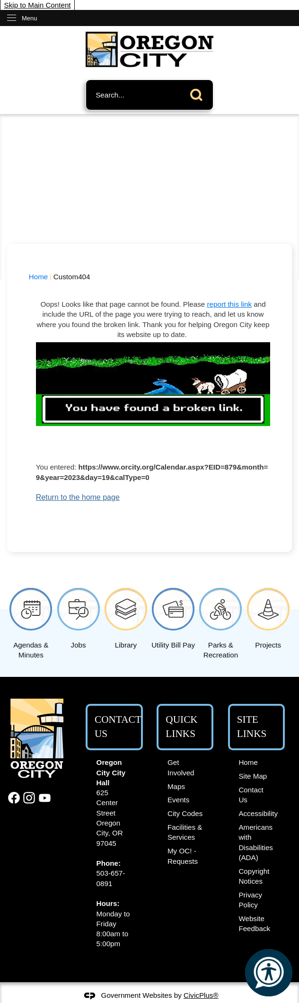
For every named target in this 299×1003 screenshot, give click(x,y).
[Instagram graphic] (29, 798)
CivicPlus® (201, 995)
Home (38, 277)
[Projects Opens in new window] (268, 616)
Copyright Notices (253, 876)
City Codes (184, 813)
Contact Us (250, 795)
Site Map (252, 776)
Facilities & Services (184, 832)
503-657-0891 (111, 878)
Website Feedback (254, 923)
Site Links (252, 726)
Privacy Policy (250, 900)
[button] (199, 93)
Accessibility (258, 813)
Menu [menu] (29, 18)
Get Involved (180, 767)
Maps (176, 786)
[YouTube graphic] (45, 798)
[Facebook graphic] (14, 798)
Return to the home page (78, 497)
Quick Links (181, 726)
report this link (229, 304)
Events (178, 800)
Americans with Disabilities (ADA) (255, 842)
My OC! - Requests (182, 856)
